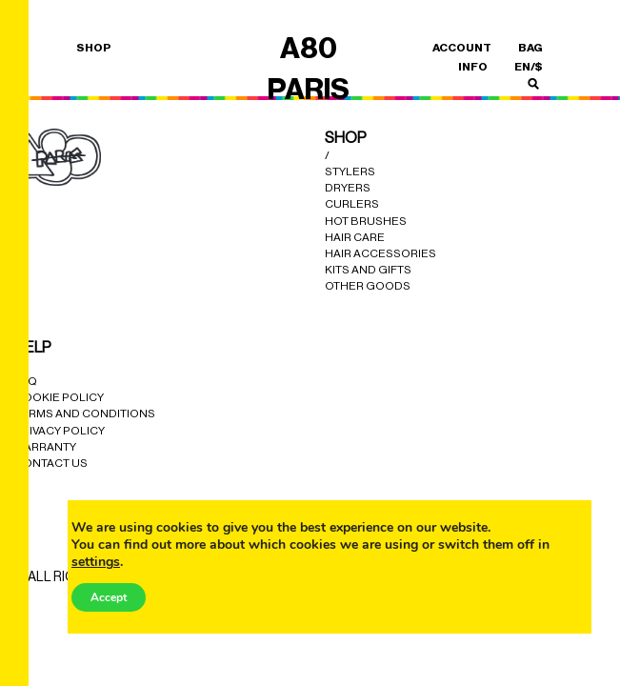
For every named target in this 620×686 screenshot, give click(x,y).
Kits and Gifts (368, 269)
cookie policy (59, 397)
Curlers (352, 204)
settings (95, 562)
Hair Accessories (380, 253)
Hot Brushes (366, 221)
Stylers (350, 171)
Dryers (347, 187)
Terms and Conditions (84, 413)
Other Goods (367, 286)
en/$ (528, 66)
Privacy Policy (59, 430)
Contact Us (51, 463)
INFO (473, 66)
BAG (530, 47)
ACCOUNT (461, 47)
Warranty (45, 447)
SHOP (93, 47)
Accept (108, 597)
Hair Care (355, 237)
